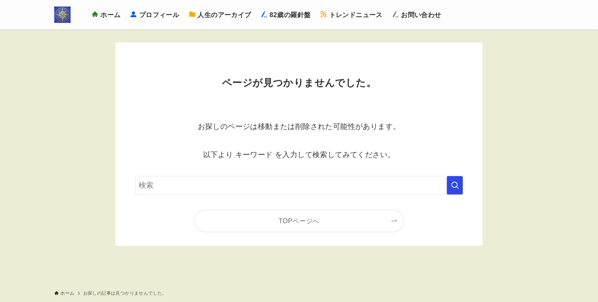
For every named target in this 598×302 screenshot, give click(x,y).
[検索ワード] (299, 185)
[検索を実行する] (455, 185)
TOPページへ (299, 220)
